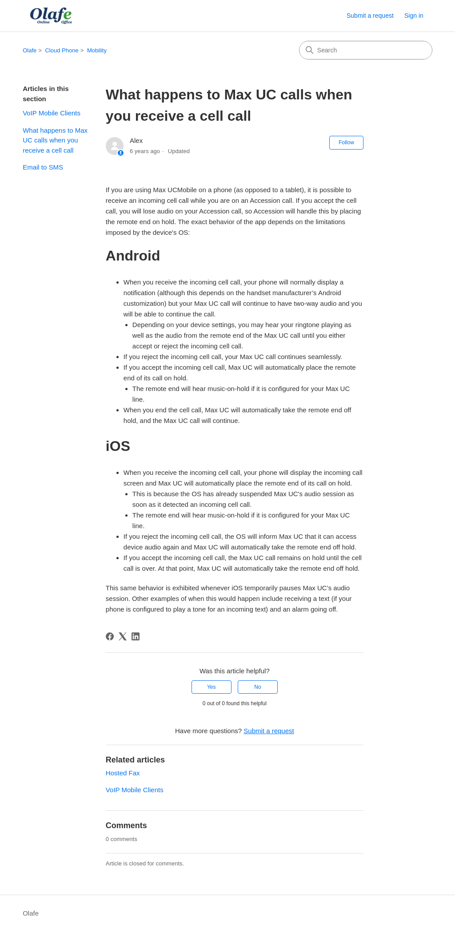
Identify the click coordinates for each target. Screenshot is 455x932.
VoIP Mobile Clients (51, 113)
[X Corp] (123, 636)
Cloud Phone (61, 50)
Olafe (29, 50)
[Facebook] (110, 636)
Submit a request (370, 15)
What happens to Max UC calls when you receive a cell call (55, 140)
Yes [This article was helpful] (211, 687)
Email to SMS (43, 167)
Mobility (97, 50)
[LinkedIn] (136, 636)
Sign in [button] (413, 15)
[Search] (365, 50)
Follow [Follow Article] (346, 142)
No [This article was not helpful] (257, 687)
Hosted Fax (123, 773)
